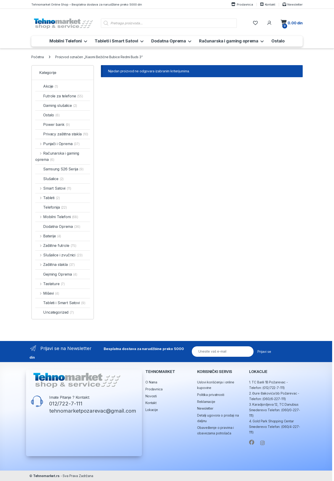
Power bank (52, 124)
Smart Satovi (53, 188)
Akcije (46, 86)
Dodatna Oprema (168, 40)
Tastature (50, 283)
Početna (37, 57)
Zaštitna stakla (55, 264)
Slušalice (49, 178)
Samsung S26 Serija (59, 169)
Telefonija (51, 207)
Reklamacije (206, 402)
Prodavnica (242, 4)
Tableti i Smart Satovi (116, 40)
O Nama (151, 382)
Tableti (47, 197)
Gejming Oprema (56, 274)
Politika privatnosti (210, 395)
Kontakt (267, 4)
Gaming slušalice (56, 105)
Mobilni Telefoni (65, 40)
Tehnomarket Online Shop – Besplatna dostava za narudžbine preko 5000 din (86, 4)
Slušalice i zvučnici (59, 255)
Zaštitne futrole (55, 245)
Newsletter (293, 4)
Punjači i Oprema (57, 143)
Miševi (47, 293)
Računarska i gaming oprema (228, 40)
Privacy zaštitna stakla (61, 134)
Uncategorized (54, 312)
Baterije (48, 236)
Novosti (151, 396)
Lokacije (151, 410)
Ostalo (278, 40)
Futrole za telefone (59, 96)
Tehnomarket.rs (46, 476)
